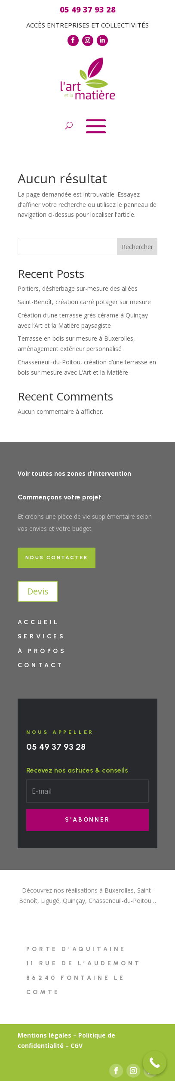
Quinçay (74, 900)
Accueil (39, 622)
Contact (41, 665)
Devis (38, 591)
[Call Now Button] (154, 1063)
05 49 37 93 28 (56, 747)
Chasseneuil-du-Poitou (120, 900)
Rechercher (137, 247)
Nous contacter (56, 557)
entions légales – (50, 1035)
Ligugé (50, 900)
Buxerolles (119, 890)
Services (42, 636)
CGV (77, 1045)
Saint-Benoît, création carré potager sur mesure (84, 302)
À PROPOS (42, 651)
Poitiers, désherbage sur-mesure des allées (78, 288)
